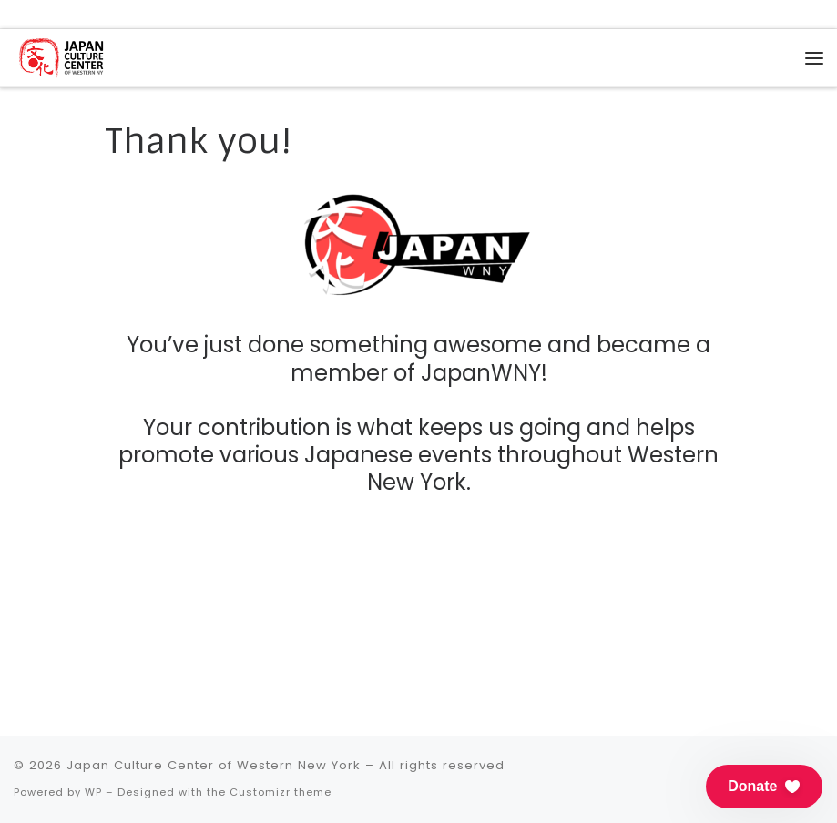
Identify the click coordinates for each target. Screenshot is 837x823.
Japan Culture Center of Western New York (213, 765)
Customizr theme (281, 792)
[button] (764, 786)
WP (93, 792)
